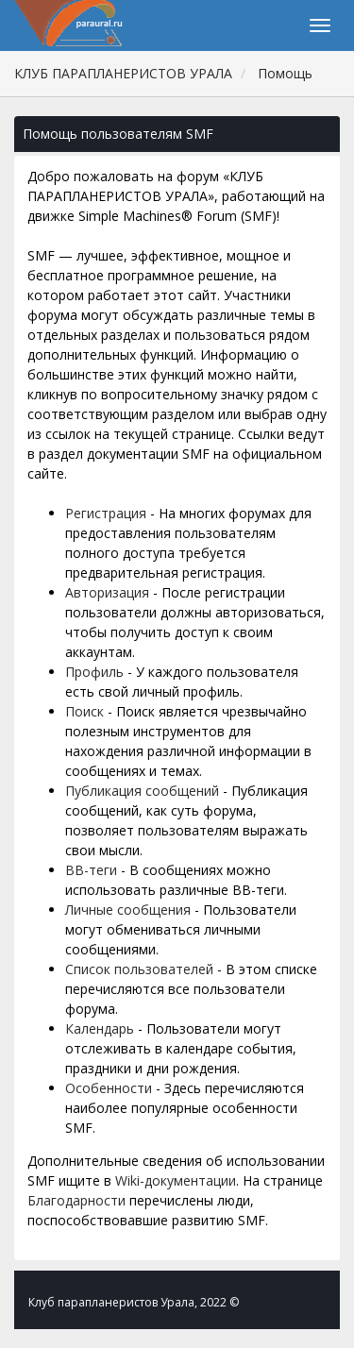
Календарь (99, 1028)
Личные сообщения (128, 909)
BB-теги (91, 870)
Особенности (108, 1088)
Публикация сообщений (142, 791)
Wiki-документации (175, 1180)
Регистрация (105, 513)
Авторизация (107, 592)
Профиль (94, 672)
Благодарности (76, 1200)
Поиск (84, 711)
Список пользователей (139, 969)
